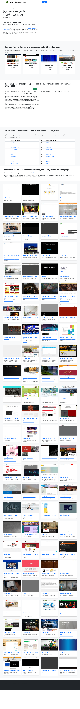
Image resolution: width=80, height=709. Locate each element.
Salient (12, 160)
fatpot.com (26, 650)
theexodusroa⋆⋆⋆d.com (67, 314)
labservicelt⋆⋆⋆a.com (11, 436)
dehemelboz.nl (28, 253)
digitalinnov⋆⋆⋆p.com (11, 495)
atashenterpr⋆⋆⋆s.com (67, 688)
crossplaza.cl (27, 375)
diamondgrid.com (47, 214)
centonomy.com (9, 650)
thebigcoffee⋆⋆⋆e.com (49, 591)
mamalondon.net (28, 591)
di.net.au (7, 571)
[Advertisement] (59, 20)
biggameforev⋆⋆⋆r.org (30, 294)
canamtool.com (65, 253)
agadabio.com (65, 416)
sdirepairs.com (28, 475)
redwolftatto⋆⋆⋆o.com (49, 335)
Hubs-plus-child (14, 180)
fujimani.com (64, 495)
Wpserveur (13, 173)
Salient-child (13, 162)
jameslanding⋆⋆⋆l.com (11, 375)
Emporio (48, 169)
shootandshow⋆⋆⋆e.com (30, 335)
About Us (73, 703)
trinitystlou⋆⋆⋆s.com (48, 514)
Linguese (48, 180)
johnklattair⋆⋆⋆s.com (49, 313)
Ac (46, 162)
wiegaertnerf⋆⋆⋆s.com (49, 571)
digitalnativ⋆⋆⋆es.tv (29, 630)
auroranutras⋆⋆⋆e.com (49, 630)
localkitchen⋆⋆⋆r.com (11, 335)
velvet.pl (63, 669)
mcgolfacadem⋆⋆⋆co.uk (11, 273)
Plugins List (47, 8)
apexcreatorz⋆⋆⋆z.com (11, 395)
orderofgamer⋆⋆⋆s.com (30, 436)
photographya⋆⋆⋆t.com (30, 396)
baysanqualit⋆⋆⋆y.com (49, 455)
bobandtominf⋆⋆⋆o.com (11, 591)
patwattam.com (65, 514)
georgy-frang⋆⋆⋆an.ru (11, 234)
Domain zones (73, 701)
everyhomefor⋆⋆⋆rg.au (30, 669)
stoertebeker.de (9, 253)
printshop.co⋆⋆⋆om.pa (67, 214)
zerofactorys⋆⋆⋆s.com (67, 571)
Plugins (44, 2)
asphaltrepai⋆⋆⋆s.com (67, 375)
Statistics (58, 2)
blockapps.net (65, 591)
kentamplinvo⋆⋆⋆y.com (12, 688)
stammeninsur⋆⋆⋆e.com (11, 314)
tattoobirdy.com (28, 611)
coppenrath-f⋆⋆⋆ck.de (67, 395)
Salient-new (48, 160)
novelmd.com (8, 475)
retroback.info (46, 253)
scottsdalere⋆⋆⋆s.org (11, 630)
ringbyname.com (28, 532)
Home (42, 8)
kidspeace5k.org (9, 354)
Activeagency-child (15, 164)
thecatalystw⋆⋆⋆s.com (11, 416)
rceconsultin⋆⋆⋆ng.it (11, 455)
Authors (49, 2)
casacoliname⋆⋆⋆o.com (30, 313)
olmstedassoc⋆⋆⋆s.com (49, 475)
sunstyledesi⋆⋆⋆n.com (49, 495)
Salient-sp (48, 178)
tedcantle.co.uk (47, 375)
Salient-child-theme (15, 169)
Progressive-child (50, 173)
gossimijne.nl (64, 436)
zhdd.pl (25, 416)
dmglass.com (8, 514)
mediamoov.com (65, 611)
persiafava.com (65, 532)
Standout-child (14, 176)
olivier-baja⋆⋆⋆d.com (67, 475)
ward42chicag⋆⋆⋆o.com (67, 335)
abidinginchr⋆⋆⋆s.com (30, 234)
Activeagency (14, 167)
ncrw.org (44, 436)
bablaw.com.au (9, 552)
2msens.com (46, 395)
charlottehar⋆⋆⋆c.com (11, 669)
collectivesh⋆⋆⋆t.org (29, 514)
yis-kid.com (45, 669)
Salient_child (49, 167)
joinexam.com (8, 611)
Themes (39, 2)
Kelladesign (48, 176)
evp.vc (44, 294)
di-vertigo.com (46, 416)
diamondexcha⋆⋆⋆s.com (30, 355)
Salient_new (48, 171)
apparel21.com (46, 552)
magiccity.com (46, 273)
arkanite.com (64, 294)
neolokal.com (46, 611)
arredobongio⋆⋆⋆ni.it (30, 273)
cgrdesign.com (9, 214)
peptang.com (64, 630)
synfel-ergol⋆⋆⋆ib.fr (66, 354)
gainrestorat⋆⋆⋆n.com (11, 532)
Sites (54, 2)
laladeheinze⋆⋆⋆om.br (30, 552)
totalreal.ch (8, 294)
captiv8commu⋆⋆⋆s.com (67, 650)
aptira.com (26, 495)
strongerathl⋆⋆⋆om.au (30, 214)
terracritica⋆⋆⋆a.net (66, 552)
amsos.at (63, 273)
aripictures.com (28, 688)
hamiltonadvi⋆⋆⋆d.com (68, 455)
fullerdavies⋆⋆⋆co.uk (48, 234)
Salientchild (48, 164)
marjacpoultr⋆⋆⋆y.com (30, 571)
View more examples (38, 190)
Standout (13, 178)
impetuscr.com (46, 354)
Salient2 (12, 171)
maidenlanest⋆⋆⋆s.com (68, 234)
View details (12, 72)
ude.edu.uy (45, 650)
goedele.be (26, 455)
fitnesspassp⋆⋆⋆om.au (49, 532)
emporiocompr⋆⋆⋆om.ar (49, 688)
